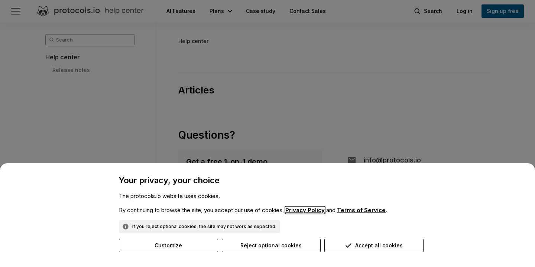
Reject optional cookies (271, 245)
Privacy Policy (305, 210)
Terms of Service (361, 210)
